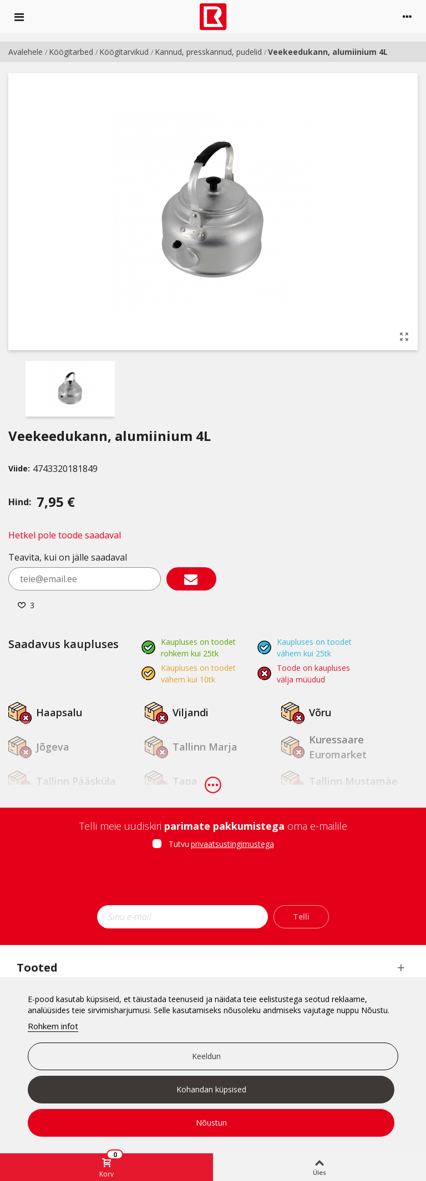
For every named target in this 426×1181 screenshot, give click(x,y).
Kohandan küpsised (211, 1089)
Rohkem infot (53, 1025)
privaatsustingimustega (232, 844)
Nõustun (211, 1122)
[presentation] (213, 880)
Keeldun (206, 1056)
